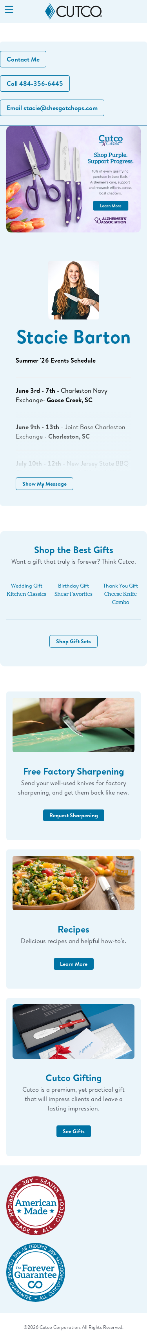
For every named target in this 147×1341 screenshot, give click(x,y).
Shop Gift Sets (73, 641)
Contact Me (23, 59)
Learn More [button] (73, 963)
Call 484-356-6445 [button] (35, 83)
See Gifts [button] (74, 1131)
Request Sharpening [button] (73, 815)
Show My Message (44, 483)
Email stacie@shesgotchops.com (52, 107)
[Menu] (9, 10)
